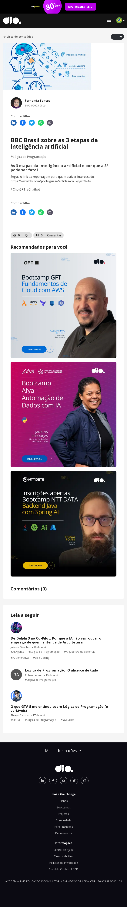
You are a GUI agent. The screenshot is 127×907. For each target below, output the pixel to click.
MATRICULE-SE (80, 7)
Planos (63, 801)
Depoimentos (63, 833)
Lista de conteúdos (18, 36)
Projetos (63, 814)
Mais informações (63, 750)
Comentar (54, 235)
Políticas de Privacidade (63, 862)
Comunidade (63, 820)
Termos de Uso (63, 856)
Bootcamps (63, 807)
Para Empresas (63, 827)
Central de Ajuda (63, 850)
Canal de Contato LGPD (63, 869)
